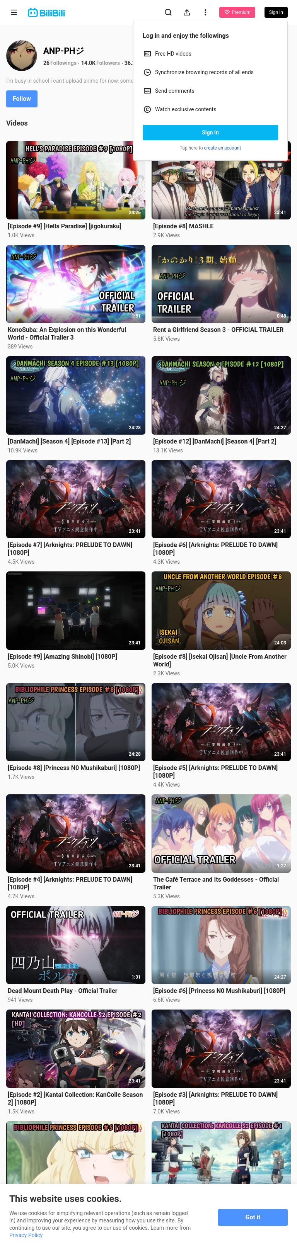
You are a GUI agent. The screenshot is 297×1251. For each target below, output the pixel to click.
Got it (253, 1217)
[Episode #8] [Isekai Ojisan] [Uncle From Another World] (220, 660)
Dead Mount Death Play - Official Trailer (63, 990)
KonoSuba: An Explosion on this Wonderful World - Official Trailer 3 (67, 333)
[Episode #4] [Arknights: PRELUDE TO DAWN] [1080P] (70, 883)
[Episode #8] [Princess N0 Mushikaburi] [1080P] (74, 768)
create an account (222, 148)
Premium (237, 12)
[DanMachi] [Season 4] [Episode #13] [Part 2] (69, 441)
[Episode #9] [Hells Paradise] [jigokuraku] (64, 226)
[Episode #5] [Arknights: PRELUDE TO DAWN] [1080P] (215, 771)
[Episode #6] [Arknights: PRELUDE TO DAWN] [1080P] (215, 548)
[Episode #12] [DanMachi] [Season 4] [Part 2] (214, 441)
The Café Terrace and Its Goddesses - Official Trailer (216, 883)
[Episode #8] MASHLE (183, 226)
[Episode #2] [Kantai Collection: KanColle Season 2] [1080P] (75, 1098)
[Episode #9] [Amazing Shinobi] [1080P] (62, 656)
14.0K (88, 63)
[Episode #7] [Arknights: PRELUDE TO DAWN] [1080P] (70, 548)
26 (46, 63)
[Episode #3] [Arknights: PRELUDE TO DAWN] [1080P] (215, 1098)
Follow (22, 98)
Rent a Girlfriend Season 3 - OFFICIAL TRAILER (218, 329)
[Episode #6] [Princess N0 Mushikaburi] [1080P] (219, 990)
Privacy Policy (26, 1235)
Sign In (210, 132)
